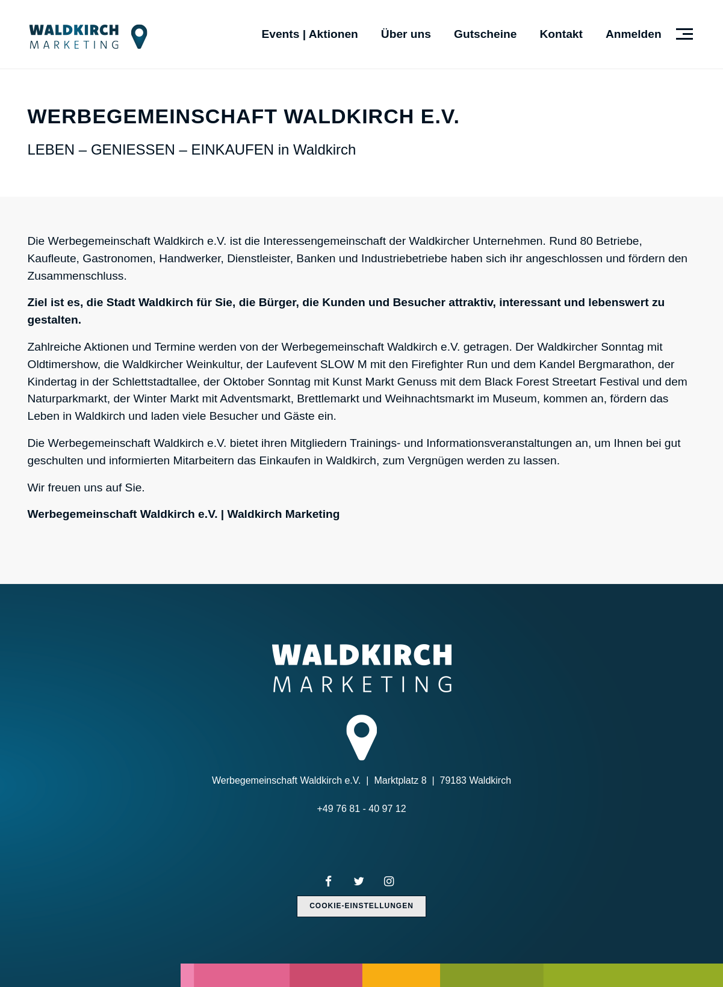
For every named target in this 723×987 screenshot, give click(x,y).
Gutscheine (485, 34)
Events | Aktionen (309, 34)
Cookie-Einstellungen (361, 906)
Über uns (406, 34)
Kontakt (560, 34)
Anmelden (634, 34)
